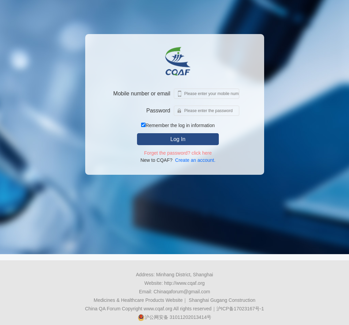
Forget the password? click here (178, 153)
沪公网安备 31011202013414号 (175, 317)
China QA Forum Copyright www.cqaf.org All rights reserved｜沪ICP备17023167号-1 (174, 308)
